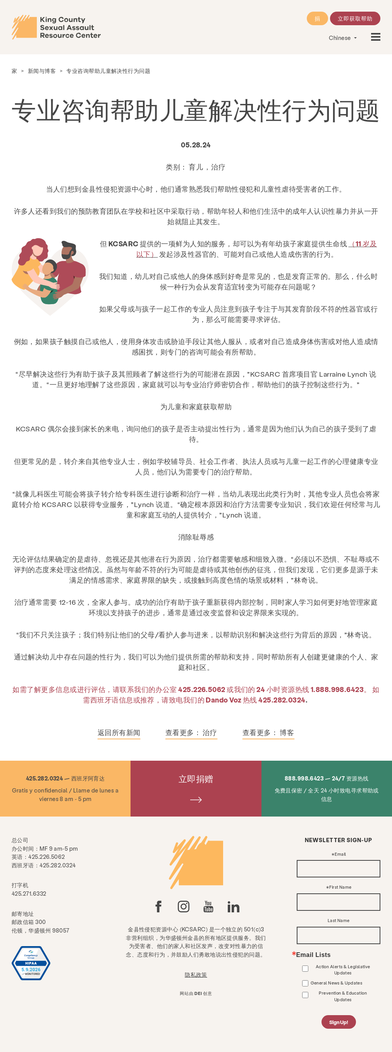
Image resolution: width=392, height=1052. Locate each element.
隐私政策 (196, 974)
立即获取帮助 (355, 18)
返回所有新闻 (119, 732)
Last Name (339, 921)
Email (340, 854)
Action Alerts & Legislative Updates (343, 969)
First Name (340, 887)
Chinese (340, 37)
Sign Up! (338, 1021)
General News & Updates (336, 982)
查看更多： (191, 732)
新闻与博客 (42, 70)
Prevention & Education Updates (343, 996)
